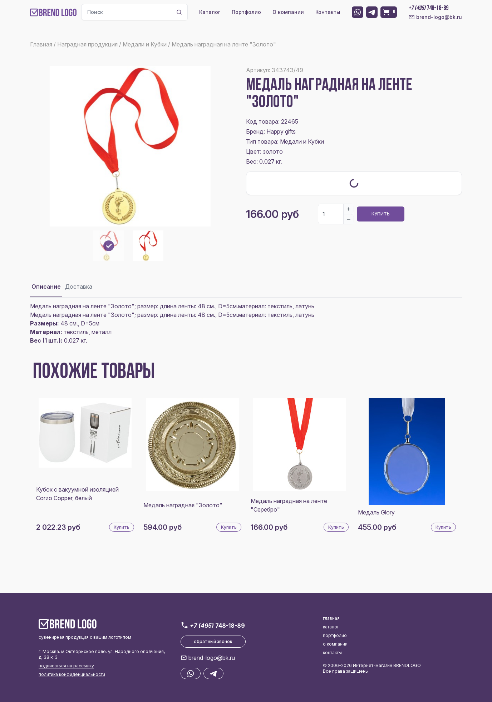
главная (331, 618)
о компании (335, 644)
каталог (331, 626)
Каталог (209, 12)
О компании (288, 12)
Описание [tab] (46, 286)
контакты (332, 652)
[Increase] (349, 209)
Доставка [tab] (78, 286)
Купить (381, 213)
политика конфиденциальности (72, 674)
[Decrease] (349, 219)
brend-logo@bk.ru (435, 17)
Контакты (327, 12)
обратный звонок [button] (213, 641)
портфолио (335, 635)
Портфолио (246, 12)
